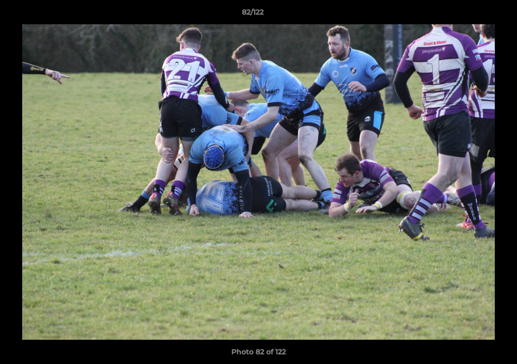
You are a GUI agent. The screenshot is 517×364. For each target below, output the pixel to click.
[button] (475, 14)
